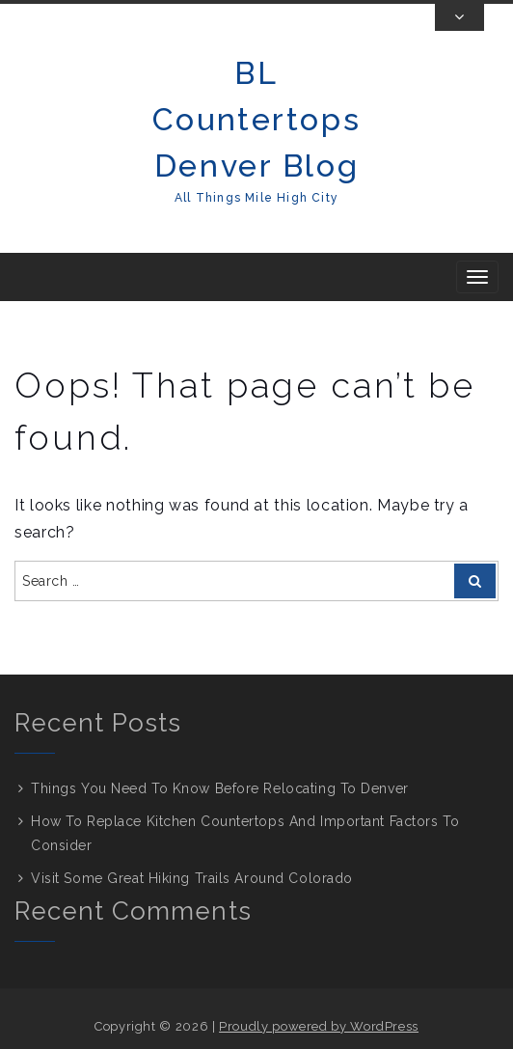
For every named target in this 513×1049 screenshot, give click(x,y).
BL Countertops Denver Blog (256, 119)
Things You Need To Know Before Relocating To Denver (220, 788)
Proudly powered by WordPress (318, 1026)
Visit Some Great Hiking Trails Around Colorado (192, 878)
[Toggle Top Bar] (459, 17)
